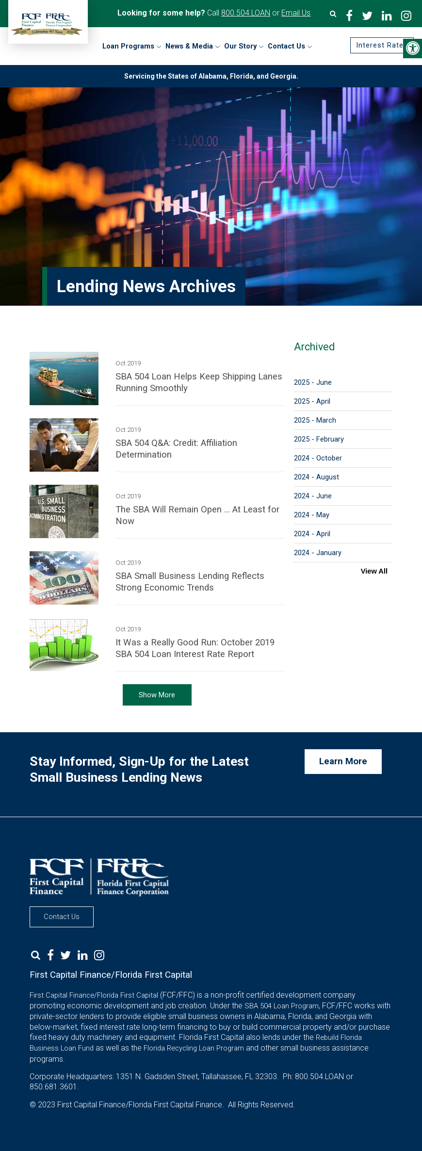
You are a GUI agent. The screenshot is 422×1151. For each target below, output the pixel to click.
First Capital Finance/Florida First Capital (94, 995)
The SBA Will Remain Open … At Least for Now (197, 515)
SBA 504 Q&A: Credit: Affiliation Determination (176, 449)
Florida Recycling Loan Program (194, 1048)
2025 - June (313, 382)
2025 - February (319, 439)
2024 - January (317, 552)
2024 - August (316, 477)
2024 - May (311, 514)
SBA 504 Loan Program (281, 1006)
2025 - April (312, 401)
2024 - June (313, 496)
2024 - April (312, 533)
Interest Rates (382, 45)
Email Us (295, 12)
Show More (157, 695)
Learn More (343, 761)
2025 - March (315, 420)
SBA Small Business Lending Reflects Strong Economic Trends (189, 582)
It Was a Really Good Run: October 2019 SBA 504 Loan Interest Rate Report (195, 648)
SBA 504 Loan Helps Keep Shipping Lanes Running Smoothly (198, 382)
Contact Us (62, 916)
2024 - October (318, 458)
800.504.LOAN (245, 12)
